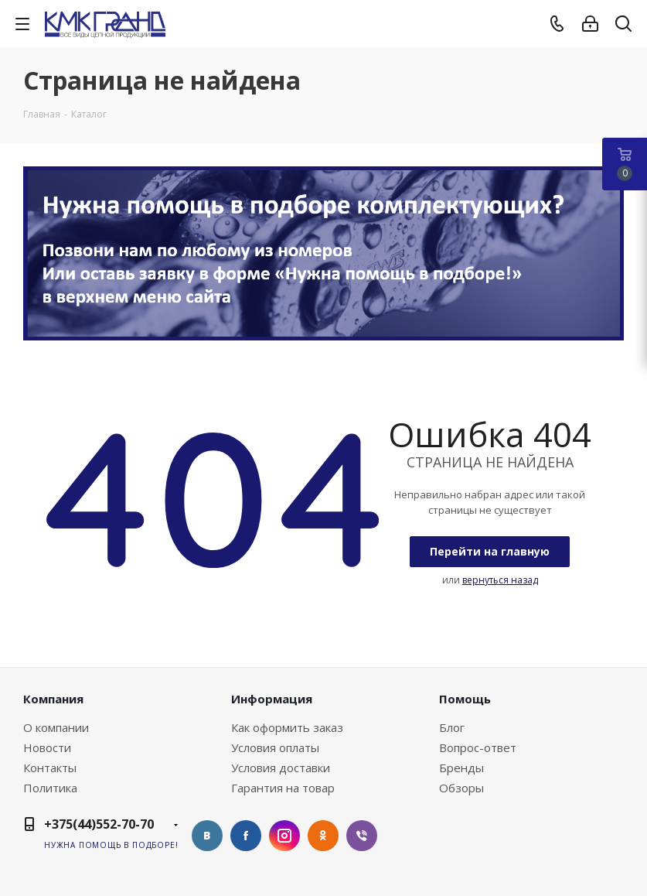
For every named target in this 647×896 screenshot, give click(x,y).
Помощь (465, 698)
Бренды (461, 767)
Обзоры (461, 787)
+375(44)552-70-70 (99, 824)
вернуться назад (500, 580)
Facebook (245, 835)
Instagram (284, 835)
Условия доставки (280, 767)
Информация (271, 698)
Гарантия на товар (283, 787)
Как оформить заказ (287, 727)
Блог (452, 727)
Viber (361, 835)
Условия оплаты (275, 747)
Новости (47, 747)
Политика (50, 787)
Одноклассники (323, 835)
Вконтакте (207, 835)
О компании (56, 727)
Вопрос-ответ (477, 747)
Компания (53, 698)
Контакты (50, 767)
